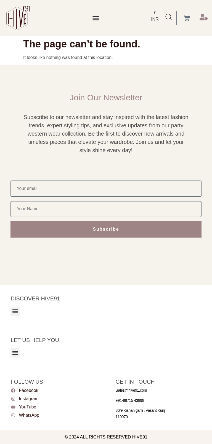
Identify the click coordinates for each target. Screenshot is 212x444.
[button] (15, 311)
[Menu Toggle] (95, 17)
